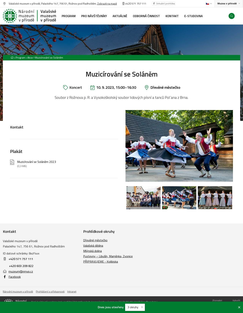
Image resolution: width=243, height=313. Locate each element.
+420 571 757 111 (135, 4)
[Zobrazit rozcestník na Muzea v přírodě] (229, 3)
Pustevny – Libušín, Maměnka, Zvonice (108, 256)
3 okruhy (135, 307)
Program (20, 57)
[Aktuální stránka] (48, 57)
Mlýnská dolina (92, 251)
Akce (30, 57)
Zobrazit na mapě (107, 4)
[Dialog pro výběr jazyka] (209, 3)
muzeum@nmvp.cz (18, 271)
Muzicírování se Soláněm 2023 (36, 164)
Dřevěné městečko (165, 87)
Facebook (12, 276)
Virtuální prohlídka (165, 3)
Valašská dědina (93, 245)
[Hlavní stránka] (11, 57)
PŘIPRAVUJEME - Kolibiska (100, 261)
